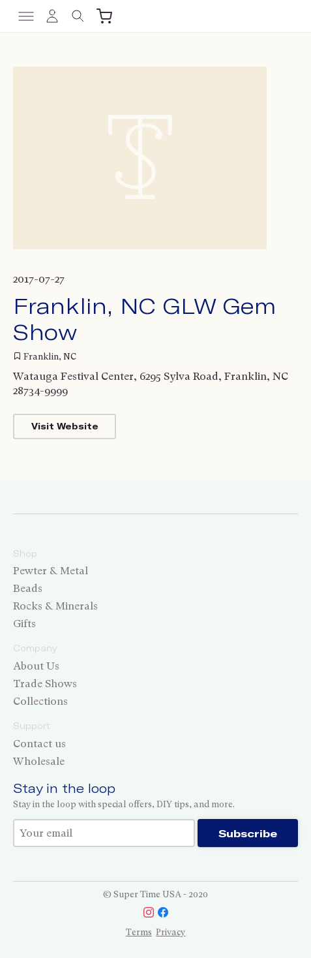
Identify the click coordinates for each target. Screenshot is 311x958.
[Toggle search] (78, 16)
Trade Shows (45, 683)
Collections (40, 701)
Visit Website (64, 426)
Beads (27, 588)
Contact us (39, 743)
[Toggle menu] (26, 16)
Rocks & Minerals (55, 606)
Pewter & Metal (50, 570)
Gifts (24, 623)
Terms (139, 932)
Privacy (170, 932)
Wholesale (39, 761)
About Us (36, 666)
